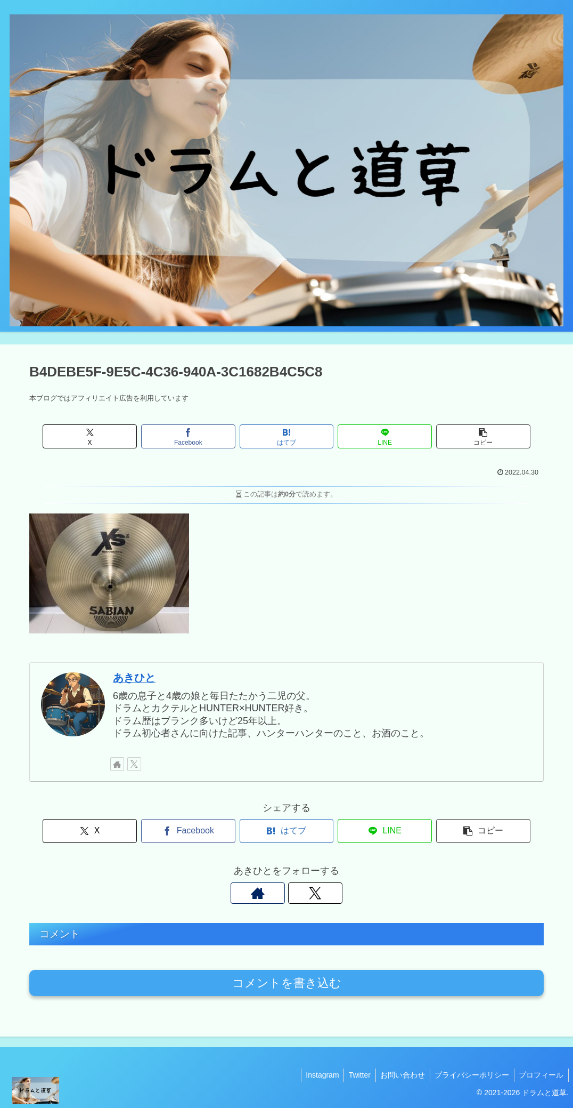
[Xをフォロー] (134, 764)
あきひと (134, 678)
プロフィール (540, 1075)
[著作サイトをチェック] (117, 764)
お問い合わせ (398, 1075)
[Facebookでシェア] (200, 436)
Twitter (354, 1075)
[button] (459, 436)
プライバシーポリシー (469, 1075)
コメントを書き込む (286, 983)
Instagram (315, 1075)
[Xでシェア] (113, 436)
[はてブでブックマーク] (286, 436)
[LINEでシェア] (373, 436)
